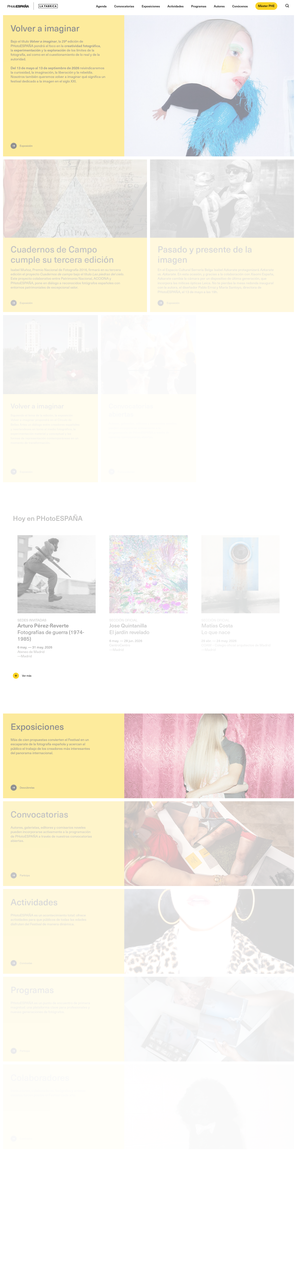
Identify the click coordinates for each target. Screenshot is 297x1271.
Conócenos (240, 6)
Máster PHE (266, 6)
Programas (198, 6)
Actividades (175, 6)
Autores (219, 6)
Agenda (101, 6)
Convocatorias (124, 6)
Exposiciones (151, 6)
